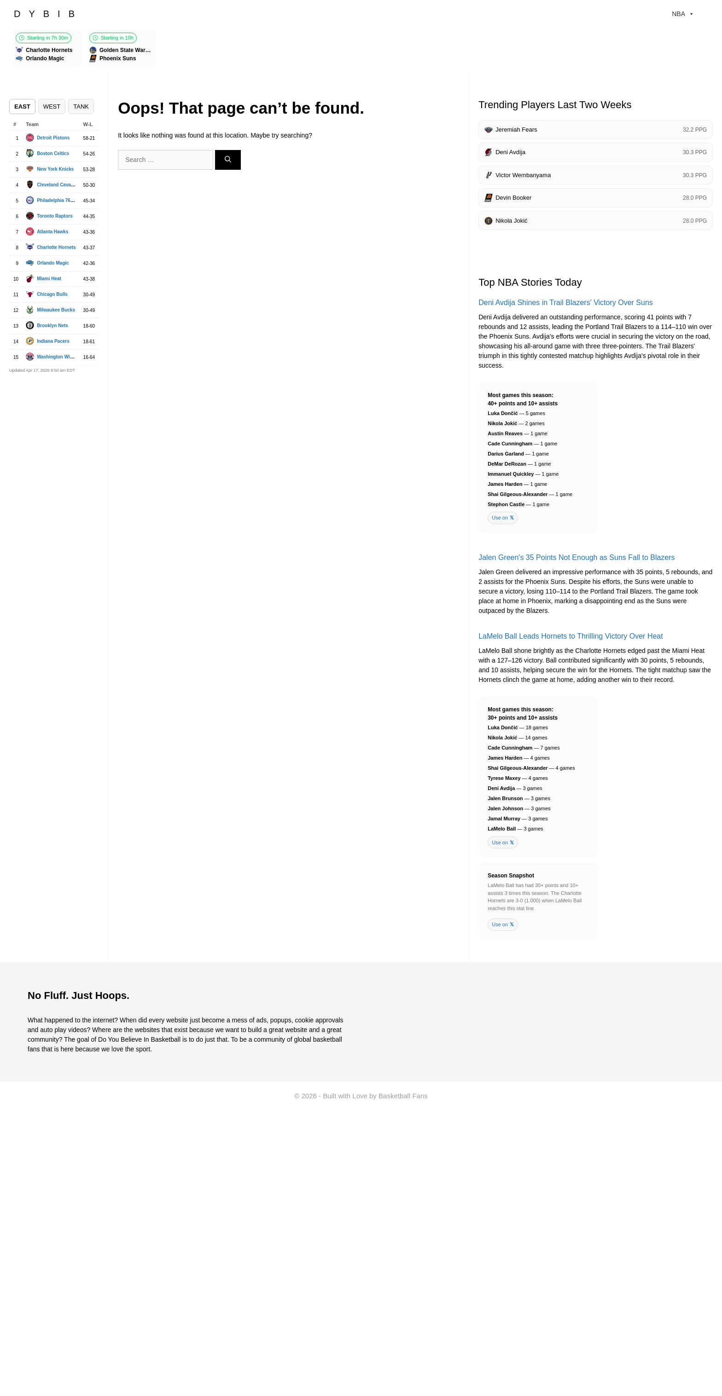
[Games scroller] (361, 49)
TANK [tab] (81, 106)
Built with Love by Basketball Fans (375, 1096)
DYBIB (48, 14)
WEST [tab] (52, 106)
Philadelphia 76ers (57, 200)
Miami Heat (49, 278)
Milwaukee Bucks (56, 309)
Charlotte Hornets (56, 247)
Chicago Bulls (52, 294)
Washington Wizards (59, 356)
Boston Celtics (53, 153)
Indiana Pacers (53, 341)
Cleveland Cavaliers (59, 184)
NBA (683, 14)
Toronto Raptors (55, 216)
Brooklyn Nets (52, 325)
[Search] (228, 160)
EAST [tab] (22, 106)
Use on (503, 518)
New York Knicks (55, 169)
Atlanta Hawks (52, 231)
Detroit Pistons (53, 137)
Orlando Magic (53, 262)
